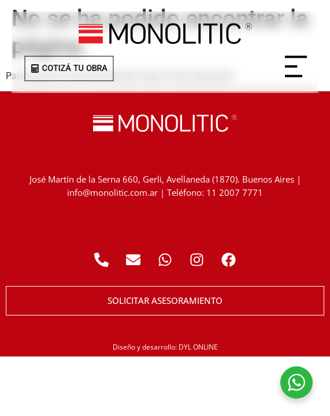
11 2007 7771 (234, 192)
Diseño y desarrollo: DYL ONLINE (165, 347)
